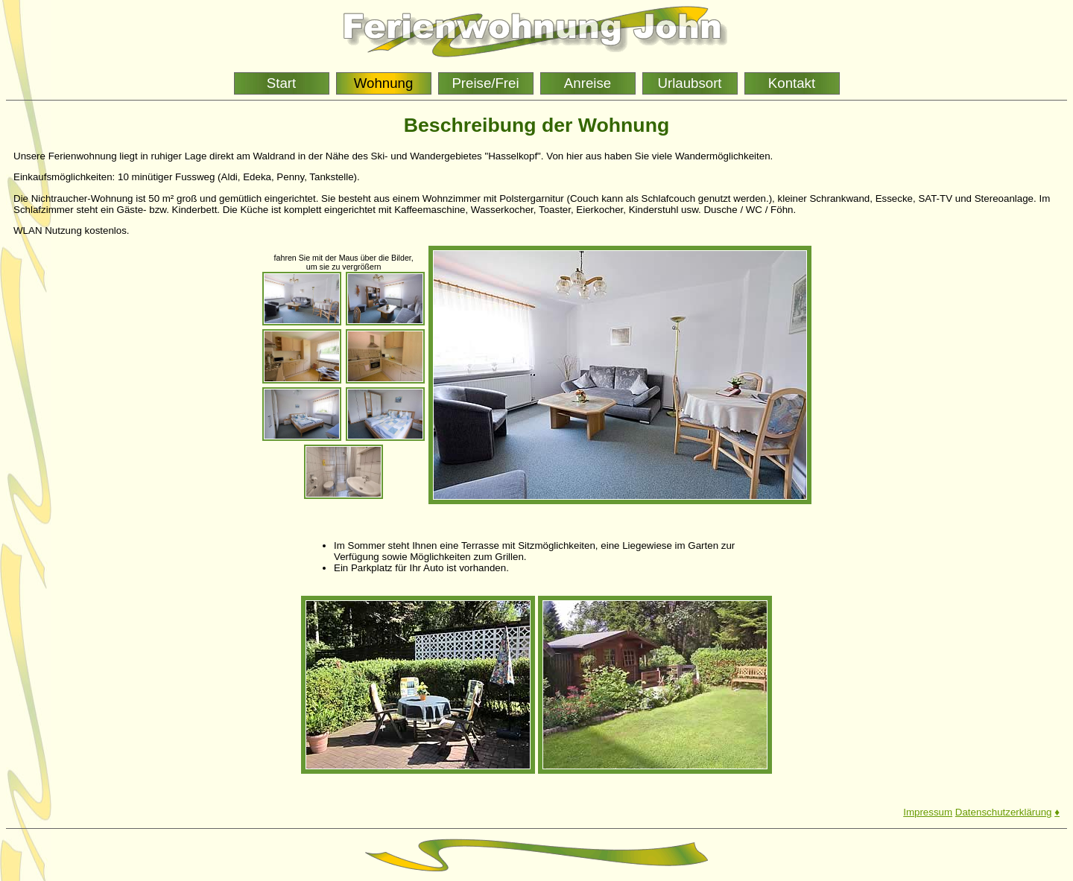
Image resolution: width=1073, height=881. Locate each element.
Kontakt (791, 83)
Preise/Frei (485, 83)
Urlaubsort (689, 83)
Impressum (927, 812)
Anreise (587, 83)
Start (281, 83)
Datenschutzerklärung (1003, 812)
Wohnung (384, 83)
